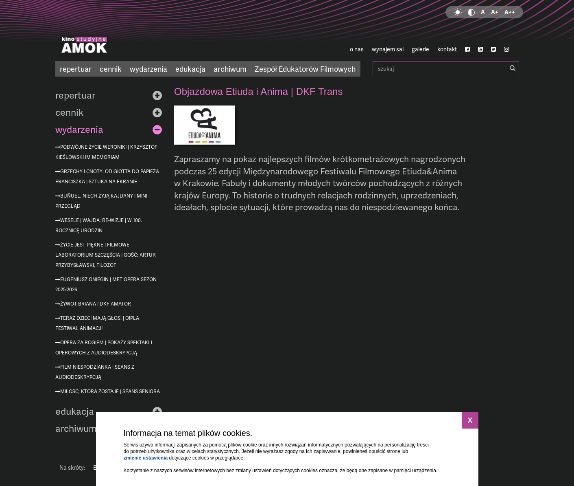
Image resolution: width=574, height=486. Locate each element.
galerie (420, 49)
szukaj (446, 68)
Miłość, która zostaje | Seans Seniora (110, 391)
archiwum (230, 69)
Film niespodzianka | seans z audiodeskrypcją (94, 371)
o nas (357, 49)
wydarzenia (148, 69)
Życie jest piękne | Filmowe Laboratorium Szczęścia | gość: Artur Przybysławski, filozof (105, 254)
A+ (494, 12)
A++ (509, 12)
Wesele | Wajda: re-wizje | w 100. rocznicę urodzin (98, 225)
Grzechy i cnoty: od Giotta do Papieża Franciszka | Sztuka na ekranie (107, 176)
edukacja (190, 69)
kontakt (447, 49)
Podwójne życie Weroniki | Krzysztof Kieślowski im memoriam (106, 152)
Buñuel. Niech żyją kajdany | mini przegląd (101, 200)
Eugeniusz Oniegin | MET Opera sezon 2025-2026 (106, 284)
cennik (111, 69)
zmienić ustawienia (146, 458)
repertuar (76, 69)
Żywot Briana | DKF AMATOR (95, 303)
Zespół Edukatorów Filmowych (305, 69)
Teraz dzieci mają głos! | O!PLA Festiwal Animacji (97, 323)
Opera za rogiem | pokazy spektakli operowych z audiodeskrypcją (103, 347)
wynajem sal (388, 49)
